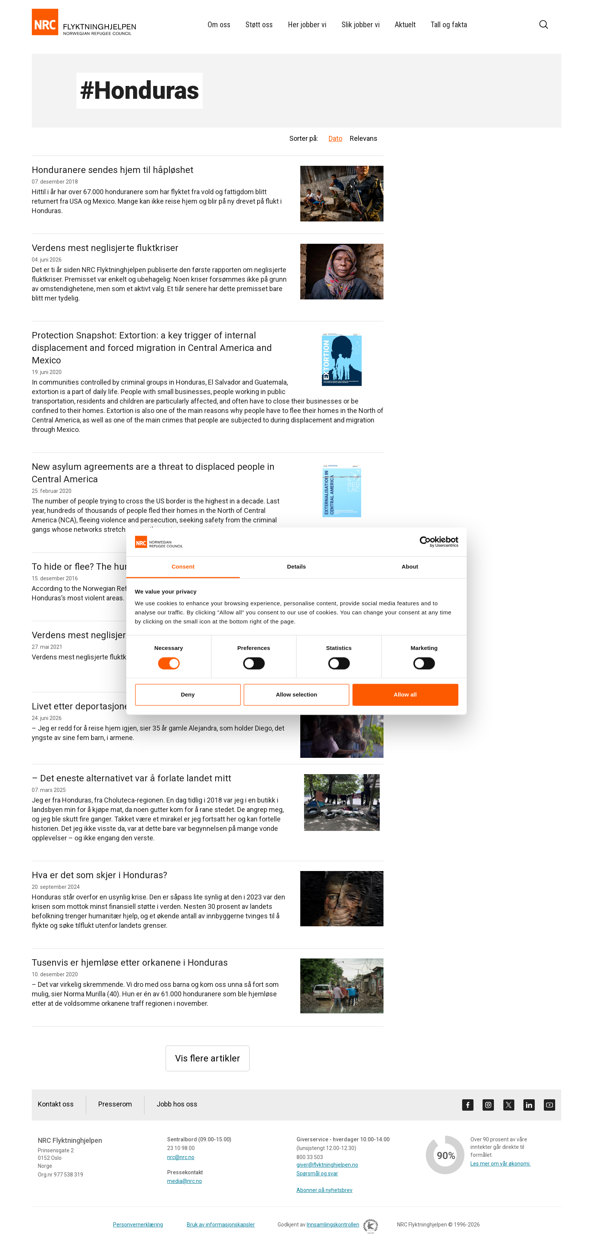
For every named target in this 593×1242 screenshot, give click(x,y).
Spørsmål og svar (317, 1173)
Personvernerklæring (138, 1225)
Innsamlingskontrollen (340, 1227)
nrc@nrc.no (180, 1157)
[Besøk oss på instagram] (488, 1105)
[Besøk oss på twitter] (508, 1105)
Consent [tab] (183, 567)
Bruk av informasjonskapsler (221, 1225)
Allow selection (296, 695)
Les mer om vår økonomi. (500, 1164)
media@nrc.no (184, 1181)
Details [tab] (296, 567)
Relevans (363, 138)
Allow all (405, 695)
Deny (188, 695)
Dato (335, 138)
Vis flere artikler (207, 1058)
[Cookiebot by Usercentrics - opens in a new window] (425, 541)
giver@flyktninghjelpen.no (327, 1165)
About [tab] (410, 567)
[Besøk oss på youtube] (549, 1105)
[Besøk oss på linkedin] (529, 1105)
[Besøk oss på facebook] (467, 1105)
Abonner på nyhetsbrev (324, 1190)
